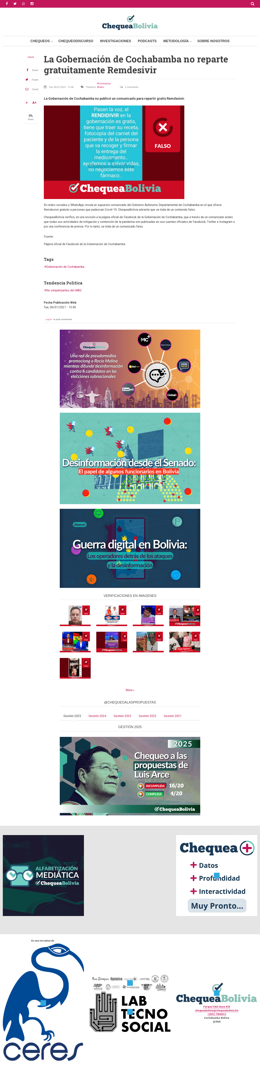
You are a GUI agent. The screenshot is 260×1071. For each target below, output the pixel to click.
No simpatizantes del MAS (63, 290)
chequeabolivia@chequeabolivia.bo (216, 1010)
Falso (101, 87)
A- (27, 102)
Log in (49, 319)
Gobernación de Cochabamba (65, 267)
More (129, 690)
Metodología (176, 41)
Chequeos (40, 41)
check (31, 57)
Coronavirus (104, 83)
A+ (34, 103)
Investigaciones (115, 41)
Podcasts (147, 41)
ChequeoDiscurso (75, 41)
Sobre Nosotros (213, 41)
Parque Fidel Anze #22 (216, 1006)
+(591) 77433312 (217, 1014)
